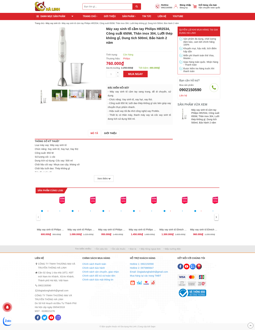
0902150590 (190, 90)
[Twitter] (44, 317)
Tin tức (146, 16)
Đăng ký (184, 8)
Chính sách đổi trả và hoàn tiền (98, 275)
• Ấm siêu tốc (101, 249)
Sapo (153, 326)
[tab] (94, 133)
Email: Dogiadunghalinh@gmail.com (149, 271)
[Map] (199, 266)
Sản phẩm (129, 16)
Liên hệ (162, 16)
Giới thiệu (110, 16)
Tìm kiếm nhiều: (83, 249)
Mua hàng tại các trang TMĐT (145, 275)
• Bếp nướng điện (172, 249)
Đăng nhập (185, 5)
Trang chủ (90, 16)
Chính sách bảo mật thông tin (97, 279)
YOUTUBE (178, 16)
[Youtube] (51, 317)
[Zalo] (193, 266)
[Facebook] (37, 317)
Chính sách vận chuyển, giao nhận (100, 271)
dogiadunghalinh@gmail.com (53, 290)
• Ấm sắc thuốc (118, 249)
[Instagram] (58, 317)
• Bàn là (132, 249)
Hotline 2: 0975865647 (142, 268)
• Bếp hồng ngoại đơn (150, 249)
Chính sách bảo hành (93, 268)
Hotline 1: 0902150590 (142, 264)
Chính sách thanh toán (94, 264)
